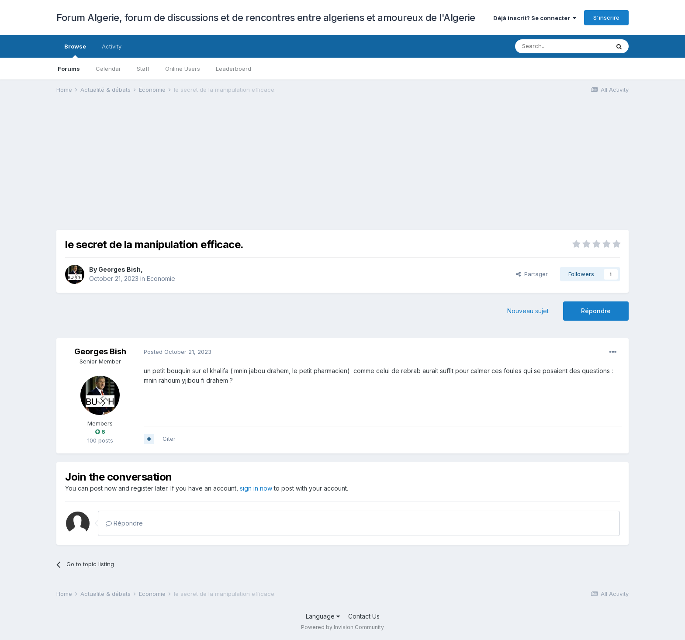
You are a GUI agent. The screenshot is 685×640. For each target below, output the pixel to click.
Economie (161, 278)
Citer (169, 438)
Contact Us (364, 616)
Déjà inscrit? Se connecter (534, 17)
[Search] (562, 46)
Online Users (182, 68)
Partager (532, 273)
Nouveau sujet (528, 311)
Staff (143, 68)
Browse (75, 50)
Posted (177, 351)
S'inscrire (606, 17)
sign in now (256, 488)
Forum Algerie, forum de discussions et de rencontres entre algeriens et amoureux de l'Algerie (265, 17)
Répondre (596, 311)
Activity (111, 46)
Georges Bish (119, 269)
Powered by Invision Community (342, 627)
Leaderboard (233, 68)
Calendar (108, 68)
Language (323, 616)
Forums (69, 68)
